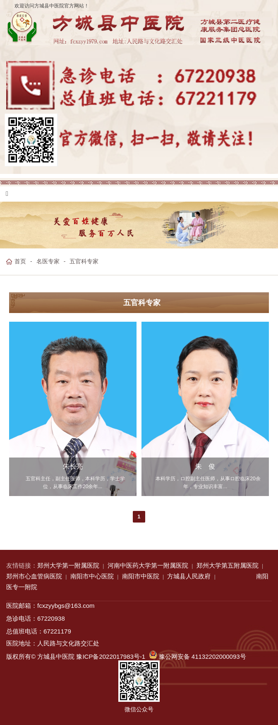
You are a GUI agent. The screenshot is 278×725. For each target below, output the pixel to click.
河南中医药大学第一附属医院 (148, 565)
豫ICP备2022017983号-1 (110, 656)
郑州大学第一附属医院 (68, 565)
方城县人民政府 (189, 576)
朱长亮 (73, 466)
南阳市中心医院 (92, 576)
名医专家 (48, 261)
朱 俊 (205, 466)
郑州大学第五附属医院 (228, 565)
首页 (20, 261)
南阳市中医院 (140, 576)
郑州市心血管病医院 (34, 576)
